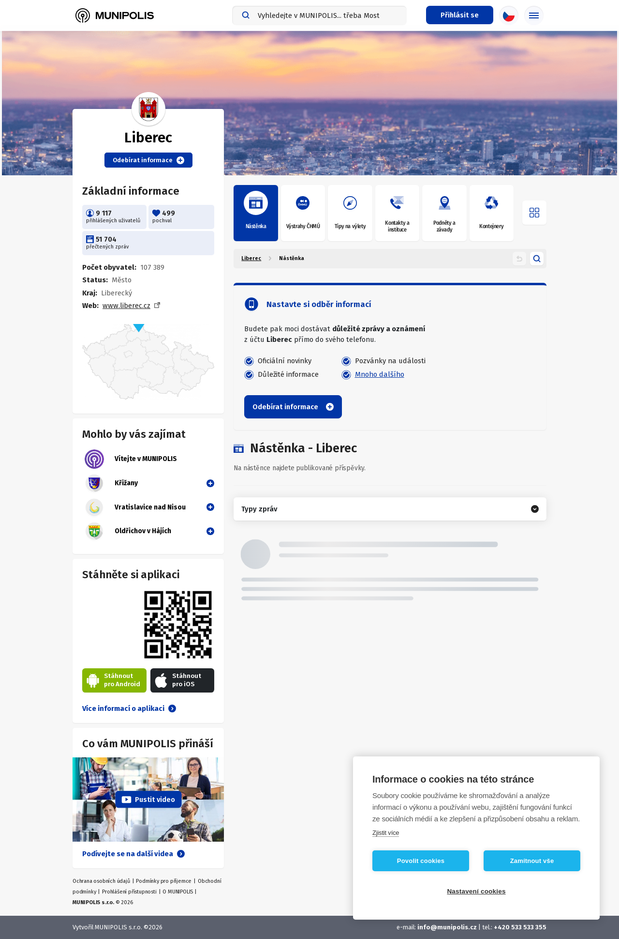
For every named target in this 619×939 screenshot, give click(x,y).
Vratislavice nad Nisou (135, 507)
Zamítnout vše (532, 860)
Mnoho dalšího (379, 374)
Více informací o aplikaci (129, 708)
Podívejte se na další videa (133, 853)
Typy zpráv (259, 509)
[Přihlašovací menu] (459, 15)
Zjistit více (385, 832)
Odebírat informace (148, 160)
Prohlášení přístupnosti (129, 892)
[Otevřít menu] (534, 212)
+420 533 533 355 (520, 927)
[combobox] (319, 15)
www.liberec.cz (126, 305)
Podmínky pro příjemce (164, 881)
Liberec (251, 258)
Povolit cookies (420, 860)
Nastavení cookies (476, 891)
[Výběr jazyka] (508, 15)
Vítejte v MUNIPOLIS (131, 459)
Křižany (111, 483)
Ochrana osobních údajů (101, 881)
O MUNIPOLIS (177, 892)
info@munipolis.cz (447, 927)
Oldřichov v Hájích (128, 531)
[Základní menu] (534, 15)
